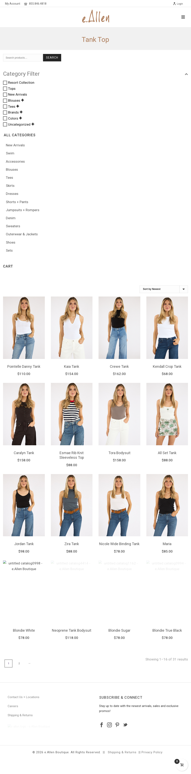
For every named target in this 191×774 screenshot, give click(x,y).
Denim (11, 218)
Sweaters (13, 226)
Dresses (12, 194)
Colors (13, 118)
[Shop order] (164, 289)
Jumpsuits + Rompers (22, 210)
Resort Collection (21, 83)
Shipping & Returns (20, 715)
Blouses (14, 100)
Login (178, 3)
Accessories (15, 161)
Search (52, 57)
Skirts (10, 186)
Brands (13, 113)
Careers (13, 706)
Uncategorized (19, 124)
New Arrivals (17, 95)
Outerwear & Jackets (22, 234)
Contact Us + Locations (23, 697)
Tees (11, 106)
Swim (10, 153)
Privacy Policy (152, 767)
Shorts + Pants (17, 202)
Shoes (10, 242)
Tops (12, 89)
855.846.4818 (37, 3)
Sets (9, 250)
